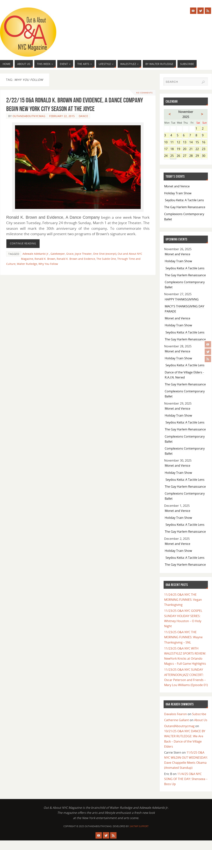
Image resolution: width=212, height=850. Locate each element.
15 (198, 142)
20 (185, 149)
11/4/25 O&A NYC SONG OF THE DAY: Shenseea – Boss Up (185, 779)
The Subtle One (106, 259)
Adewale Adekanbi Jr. (36, 253)
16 (204, 142)
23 (204, 149)
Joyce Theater (83, 253)
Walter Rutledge (27, 264)
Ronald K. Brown (45, 259)
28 (192, 156)
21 (192, 149)
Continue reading (23, 243)
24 (167, 156)
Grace (70, 253)
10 (167, 142)
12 (179, 142)
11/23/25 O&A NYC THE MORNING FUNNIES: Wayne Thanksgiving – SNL (183, 637)
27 (185, 156)
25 (173, 156)
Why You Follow (48, 264)
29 (198, 156)
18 (173, 149)
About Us (200, 720)
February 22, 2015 (62, 116)
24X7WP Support (139, 826)
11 (173, 142)
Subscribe (199, 714)
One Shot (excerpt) (104, 253)
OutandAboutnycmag (29, 116)
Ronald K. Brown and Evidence (76, 259)
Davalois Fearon (175, 714)
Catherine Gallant (176, 720)
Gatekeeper (57, 253)
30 (204, 156)
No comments (144, 92)
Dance (83, 116)
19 (179, 149)
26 (179, 156)
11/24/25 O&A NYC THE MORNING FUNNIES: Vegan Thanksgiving (183, 599)
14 (192, 142)
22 (198, 149)
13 (185, 142)
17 (167, 149)
